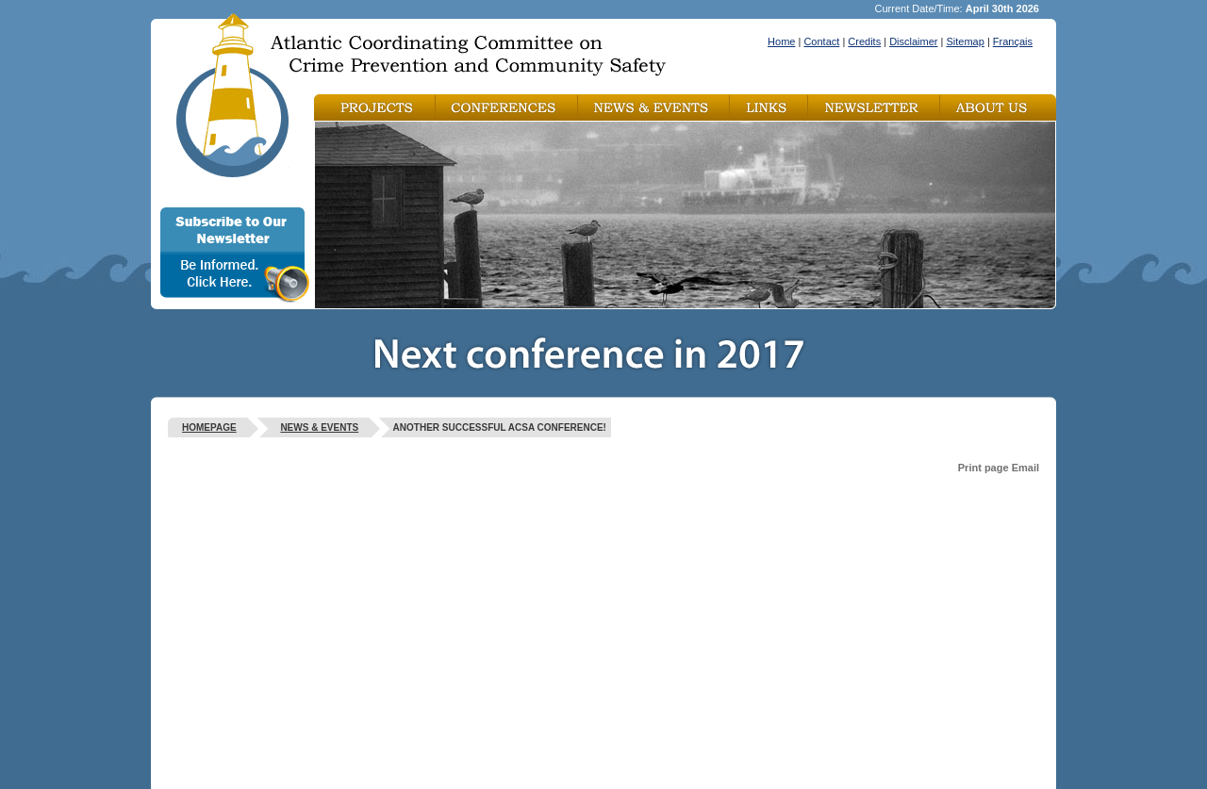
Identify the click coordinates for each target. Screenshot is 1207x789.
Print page (983, 467)
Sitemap (965, 41)
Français (1013, 41)
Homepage (209, 427)
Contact (821, 41)
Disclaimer (913, 41)
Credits (864, 41)
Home (781, 41)
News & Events (319, 427)
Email (1025, 467)
